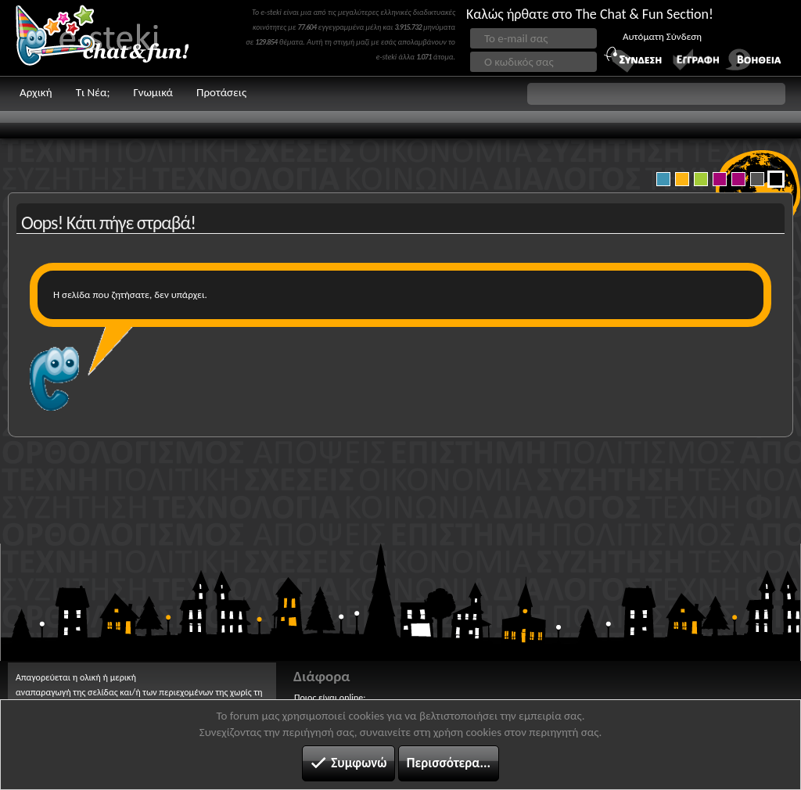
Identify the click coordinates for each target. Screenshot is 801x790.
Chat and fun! (113, 38)
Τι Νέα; (93, 92)
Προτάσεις (221, 92)
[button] (656, 94)
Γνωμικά (153, 92)
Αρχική (36, 92)
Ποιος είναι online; (329, 697)
